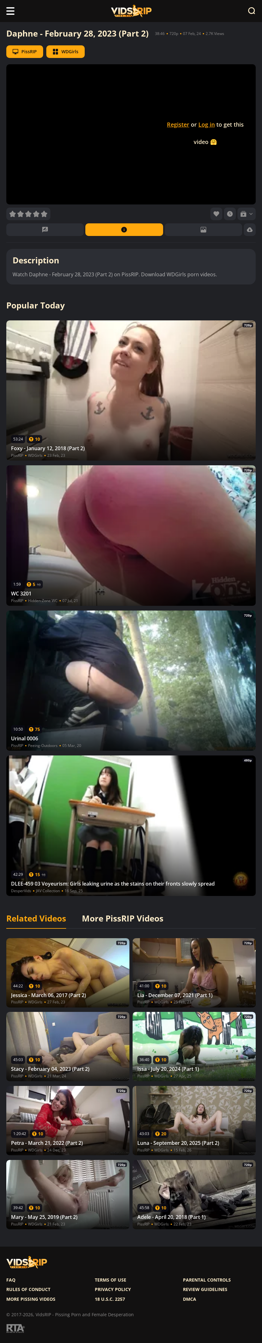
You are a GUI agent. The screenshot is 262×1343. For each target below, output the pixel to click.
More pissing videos (30, 1299)
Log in (206, 124)
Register (178, 124)
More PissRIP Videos (122, 918)
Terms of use (110, 1280)
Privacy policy (113, 1289)
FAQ (10, 1280)
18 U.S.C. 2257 (110, 1299)
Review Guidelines (205, 1289)
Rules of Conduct (28, 1289)
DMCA (189, 1299)
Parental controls (207, 1280)
